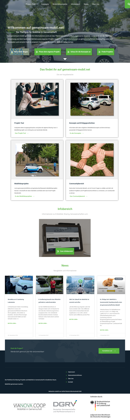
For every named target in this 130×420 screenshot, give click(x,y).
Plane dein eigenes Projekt (48, 52)
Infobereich (75, 4)
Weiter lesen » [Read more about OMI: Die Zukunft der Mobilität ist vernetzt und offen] (73, 319)
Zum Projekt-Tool (21, 133)
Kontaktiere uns (109, 351)
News (86, 4)
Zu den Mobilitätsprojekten (24, 196)
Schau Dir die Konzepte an (79, 52)
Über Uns (95, 4)
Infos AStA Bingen (19, 52)
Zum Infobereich (65, 251)
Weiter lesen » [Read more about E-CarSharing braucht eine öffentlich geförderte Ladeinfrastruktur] (43, 323)
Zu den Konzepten (76, 133)
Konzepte (45, 4)
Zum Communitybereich (78, 196)
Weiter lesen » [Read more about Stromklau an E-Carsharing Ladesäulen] (12, 323)
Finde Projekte (105, 52)
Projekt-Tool (32, 4)
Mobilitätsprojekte (60, 4)
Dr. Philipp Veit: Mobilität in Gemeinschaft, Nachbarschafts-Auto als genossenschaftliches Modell (111, 302)
